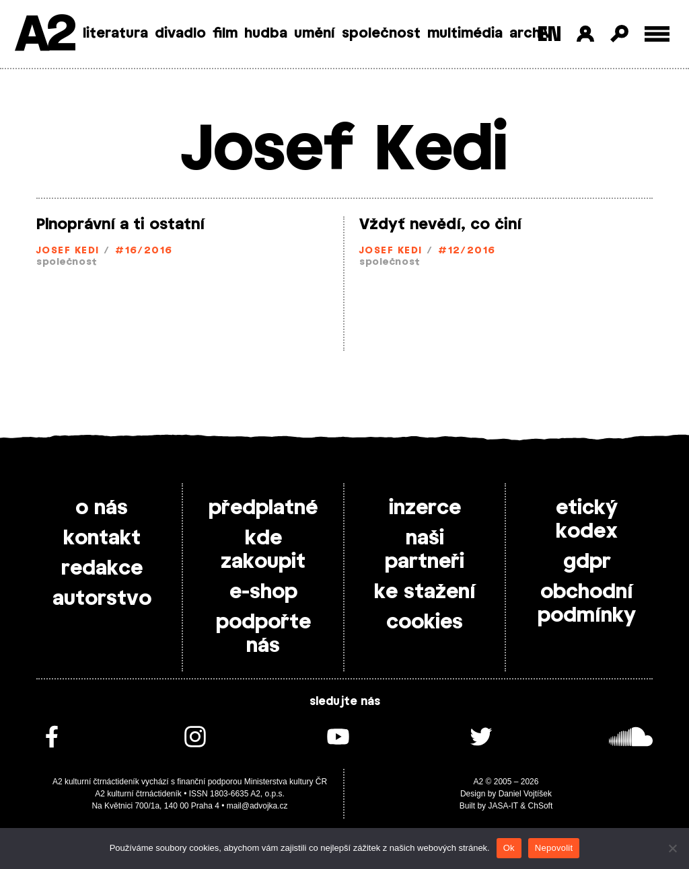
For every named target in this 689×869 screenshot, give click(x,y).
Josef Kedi (67, 251)
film (225, 33)
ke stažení (425, 592)
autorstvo (101, 599)
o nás (101, 508)
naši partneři (424, 550)
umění (314, 33)
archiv (530, 33)
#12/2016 (467, 251)
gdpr (587, 562)
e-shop (263, 592)
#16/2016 (144, 251)
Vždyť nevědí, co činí (440, 224)
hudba (265, 33)
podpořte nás (263, 634)
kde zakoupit (263, 550)
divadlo (180, 33)
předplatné (263, 508)
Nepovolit (554, 848)
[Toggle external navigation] (657, 34)
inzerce (425, 508)
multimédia (465, 33)
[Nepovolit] (672, 848)
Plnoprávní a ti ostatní (120, 224)
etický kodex (587, 519)
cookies (424, 622)
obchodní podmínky (587, 603)
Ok (509, 848)
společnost (381, 33)
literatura (115, 33)
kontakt (102, 538)
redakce (102, 568)
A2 (44, 35)
